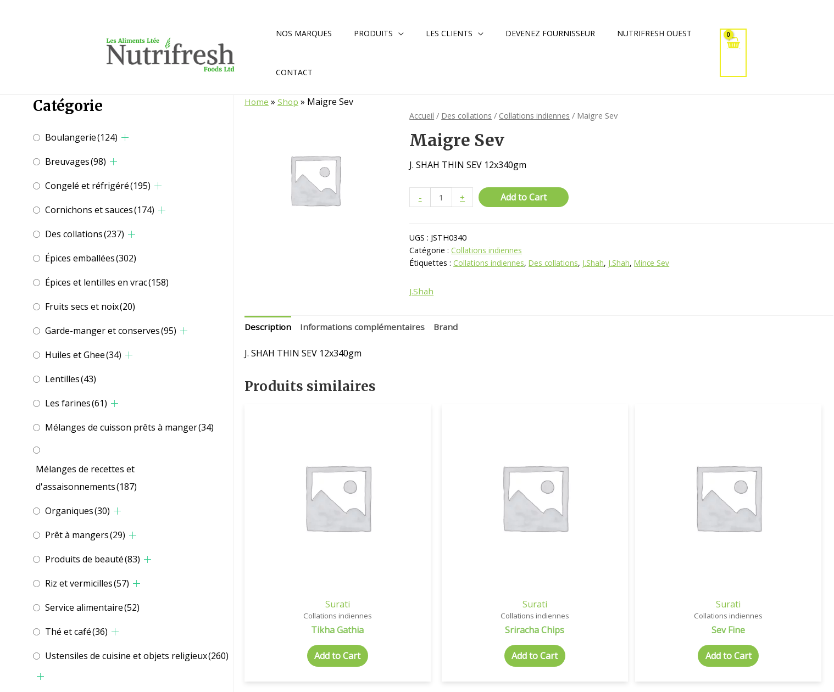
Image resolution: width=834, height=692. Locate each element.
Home (256, 102)
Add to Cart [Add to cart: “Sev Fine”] (614, 613)
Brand (450, 328)
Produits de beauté (92, 559)
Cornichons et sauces (99, 210)
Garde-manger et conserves (110, 331)
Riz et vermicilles (87, 583)
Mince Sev (655, 264)
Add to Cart (525, 197)
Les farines (76, 403)
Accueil (421, 115)
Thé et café (76, 632)
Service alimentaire (92, 607)
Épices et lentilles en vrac (107, 282)
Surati (314, 560)
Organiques (77, 511)
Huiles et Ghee (83, 355)
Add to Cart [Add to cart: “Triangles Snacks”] (764, 613)
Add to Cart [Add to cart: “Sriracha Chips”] (464, 613)
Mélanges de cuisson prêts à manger (129, 427)
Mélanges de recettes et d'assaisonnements (86, 478)
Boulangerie (81, 137)
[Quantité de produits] (441, 197)
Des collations (84, 234)
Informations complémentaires (365, 328)
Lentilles (70, 379)
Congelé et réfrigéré (98, 186)
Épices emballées (90, 258)
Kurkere (764, 560)
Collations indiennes (535, 115)
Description (268, 328)
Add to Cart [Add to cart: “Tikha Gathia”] (314, 613)
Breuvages (75, 161)
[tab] (268, 329)
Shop (288, 102)
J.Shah (596, 264)
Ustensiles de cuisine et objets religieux (137, 656)
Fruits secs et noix (90, 306)
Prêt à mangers (85, 535)
